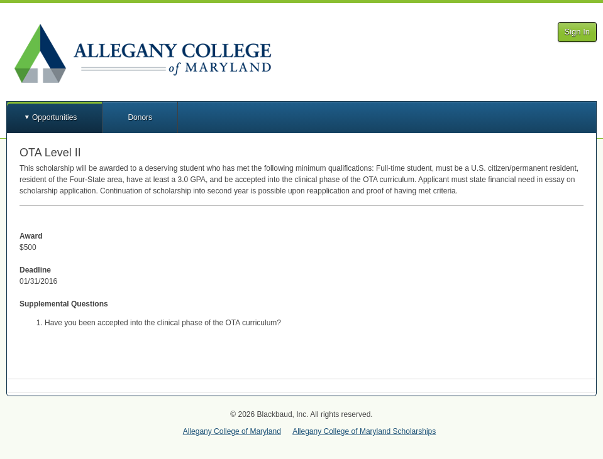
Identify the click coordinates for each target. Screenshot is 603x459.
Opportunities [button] (54, 117)
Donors (140, 117)
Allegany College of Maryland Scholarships (364, 431)
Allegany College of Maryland (232, 431)
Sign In (577, 31)
